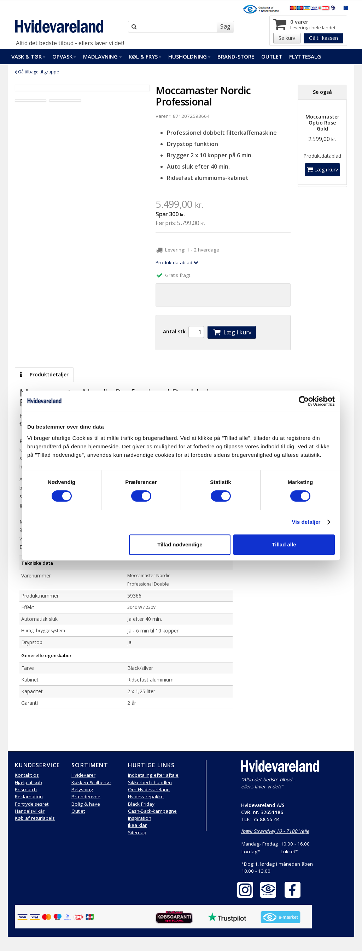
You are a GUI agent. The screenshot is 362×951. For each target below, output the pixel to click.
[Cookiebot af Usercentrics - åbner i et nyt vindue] (304, 401)
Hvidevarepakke (146, 796)
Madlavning (102, 56)
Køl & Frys (145, 56)
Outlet (271, 56)
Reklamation (29, 796)
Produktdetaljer (44, 374)
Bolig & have (85, 804)
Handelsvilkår (30, 811)
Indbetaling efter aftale (153, 775)
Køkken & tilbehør (91, 782)
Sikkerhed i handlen (150, 782)
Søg (225, 26)
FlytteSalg (305, 56)
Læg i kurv (231, 332)
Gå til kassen (323, 38)
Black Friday (141, 804)
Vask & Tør (28, 56)
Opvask (64, 56)
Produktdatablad (177, 262)
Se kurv (287, 38)
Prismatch (26, 789)
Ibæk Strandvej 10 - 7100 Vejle (275, 831)
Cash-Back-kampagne (152, 811)
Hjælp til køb (28, 782)
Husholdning (189, 56)
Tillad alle (284, 544)
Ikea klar (137, 825)
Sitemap (137, 832)
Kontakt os (27, 775)
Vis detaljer (306, 522)
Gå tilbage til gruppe (37, 72)
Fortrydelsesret (31, 804)
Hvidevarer (83, 775)
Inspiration (139, 818)
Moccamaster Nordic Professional (203, 96)
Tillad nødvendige (179, 544)
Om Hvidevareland (149, 789)
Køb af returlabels (35, 818)
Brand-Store (235, 56)
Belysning (82, 789)
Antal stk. (175, 331)
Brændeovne (85, 796)
